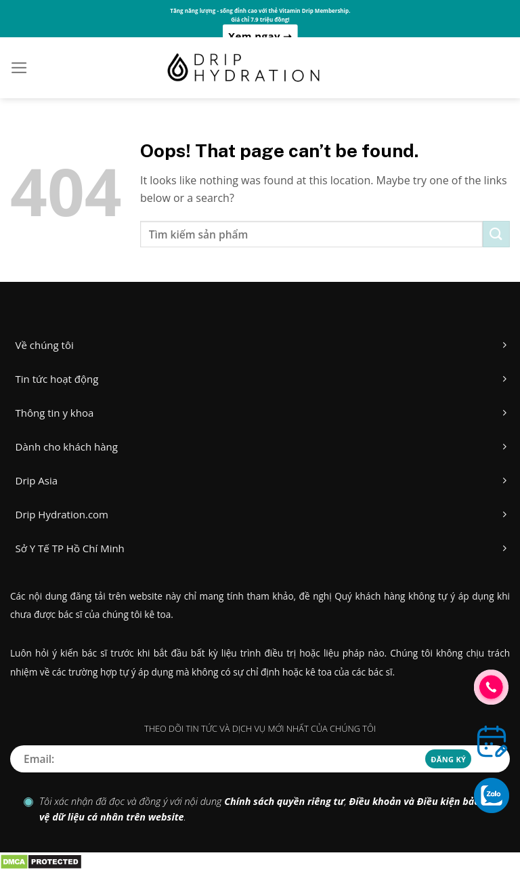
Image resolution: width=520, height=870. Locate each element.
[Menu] (19, 67)
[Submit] (496, 234)
